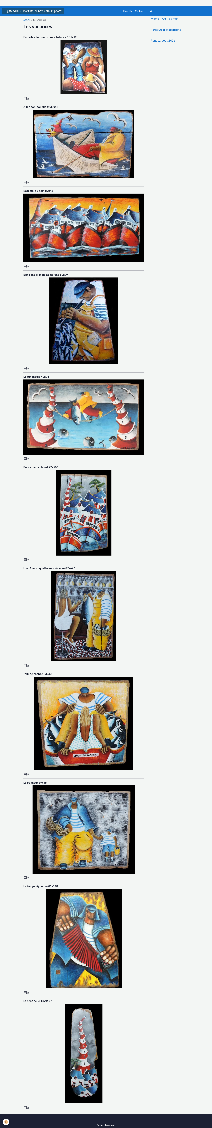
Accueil (26, 19)
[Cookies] (6, 1122)
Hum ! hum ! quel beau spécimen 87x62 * (49, 567)
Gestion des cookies (106, 1123)
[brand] (33, 11)
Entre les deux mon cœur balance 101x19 (50, 37)
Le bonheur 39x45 (35, 781)
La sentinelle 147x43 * (37, 999)
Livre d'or (128, 11)
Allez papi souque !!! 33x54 (40, 106)
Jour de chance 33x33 (37, 673)
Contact (139, 11)
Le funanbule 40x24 (36, 376)
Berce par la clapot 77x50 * (40, 466)
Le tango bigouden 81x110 (40, 885)
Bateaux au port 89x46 (38, 190)
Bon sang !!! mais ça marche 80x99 (45, 274)
